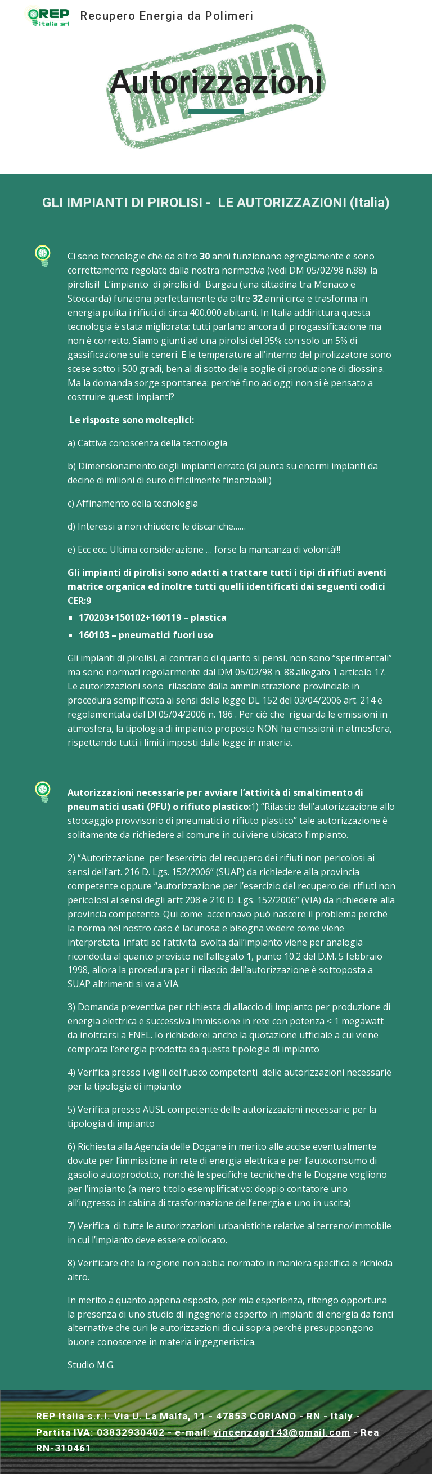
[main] (216, 87)
